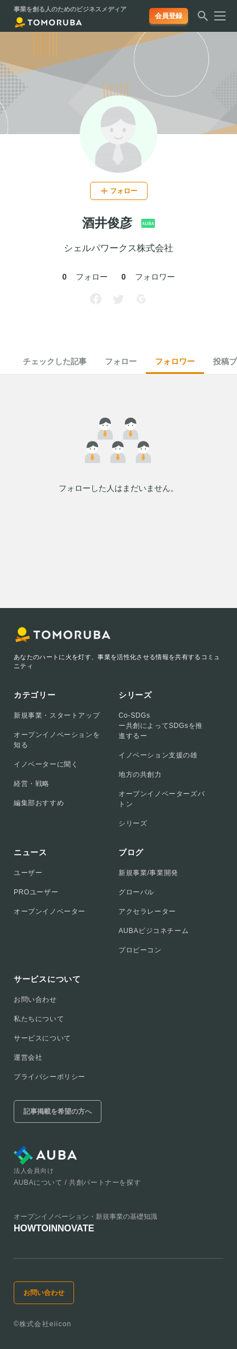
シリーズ (132, 823)
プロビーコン (140, 950)
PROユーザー (36, 892)
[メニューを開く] (216, 16)
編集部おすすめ (39, 803)
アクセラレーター (147, 911)
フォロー (121, 361)
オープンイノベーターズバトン (161, 799)
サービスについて (42, 1038)
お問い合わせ (35, 1000)
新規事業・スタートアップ (57, 715)
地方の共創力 (140, 774)
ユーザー (28, 873)
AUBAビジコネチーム (153, 931)
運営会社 (28, 1057)
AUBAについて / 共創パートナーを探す (77, 1182)
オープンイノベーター (49, 911)
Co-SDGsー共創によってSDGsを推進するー (160, 725)
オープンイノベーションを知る (57, 740)
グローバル (136, 892)
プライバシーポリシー (49, 1077)
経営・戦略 (32, 784)
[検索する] (202, 19)
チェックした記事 (55, 361)
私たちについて (39, 1019)
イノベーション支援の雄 (158, 755)
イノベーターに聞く (46, 764)
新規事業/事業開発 (148, 873)
